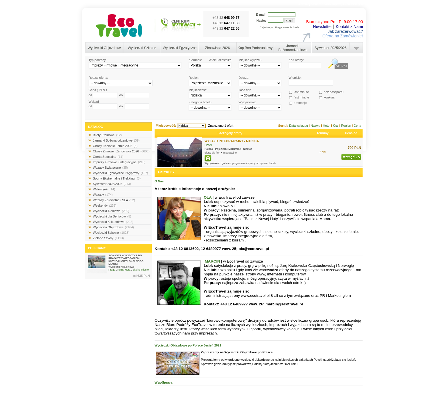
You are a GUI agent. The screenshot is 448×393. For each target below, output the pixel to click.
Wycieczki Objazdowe (104, 48)
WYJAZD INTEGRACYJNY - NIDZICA (232, 141)
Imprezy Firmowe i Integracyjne (119, 162)
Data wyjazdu (299, 125)
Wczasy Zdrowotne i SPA (114, 200)
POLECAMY (97, 248)
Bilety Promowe (107, 135)
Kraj (336, 125)
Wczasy (103, 194)
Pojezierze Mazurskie (228, 149)
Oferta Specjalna (108, 156)
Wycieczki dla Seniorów (112, 216)
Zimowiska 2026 (217, 48)
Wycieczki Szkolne (142, 48)
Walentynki (104, 189)
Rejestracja (266, 27)
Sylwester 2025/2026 (331, 48)
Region (346, 125)
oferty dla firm (213, 152)
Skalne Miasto (141, 269)
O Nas (159, 181)
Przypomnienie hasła (287, 27)
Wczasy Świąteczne (110, 167)
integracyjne (230, 152)
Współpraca (163, 382)
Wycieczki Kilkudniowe (113, 221)
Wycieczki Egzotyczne (180, 48)
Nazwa (316, 125)
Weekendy (105, 205)
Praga (112, 269)
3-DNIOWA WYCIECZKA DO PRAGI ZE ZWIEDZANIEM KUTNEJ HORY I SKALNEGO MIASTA (126, 259)
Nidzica (247, 149)
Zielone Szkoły (108, 238)
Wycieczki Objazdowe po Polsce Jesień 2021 (188, 345)
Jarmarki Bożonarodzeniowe (292, 48)
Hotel (327, 125)
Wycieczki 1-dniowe (111, 211)
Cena (357, 125)
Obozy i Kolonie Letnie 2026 (115, 146)
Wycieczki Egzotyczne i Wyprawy (120, 173)
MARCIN (212, 261)
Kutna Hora (124, 269)
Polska (209, 149)
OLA (208, 197)
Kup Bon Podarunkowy (255, 48)
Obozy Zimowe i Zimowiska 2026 (121, 151)
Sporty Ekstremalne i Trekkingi (117, 178)
